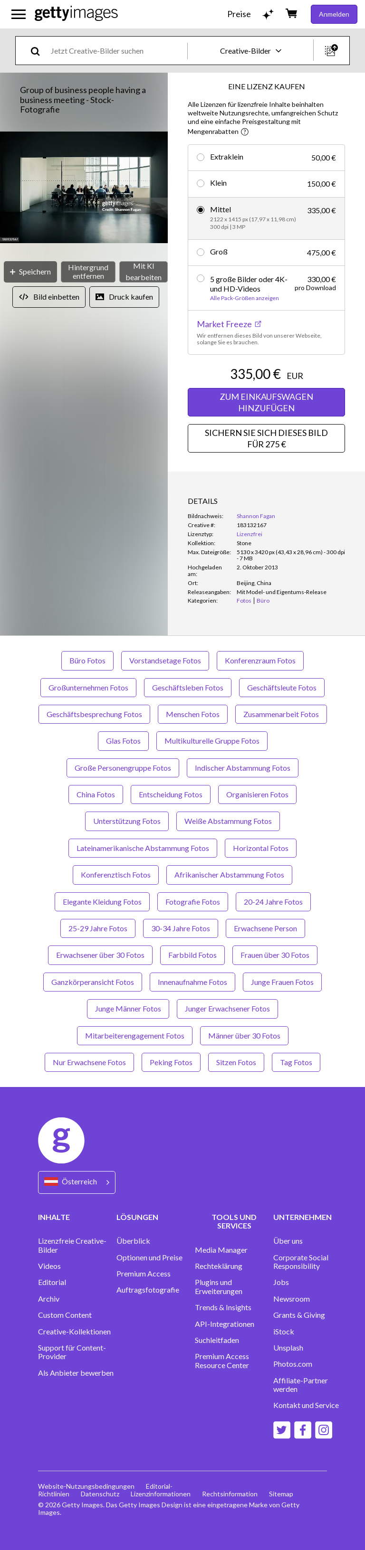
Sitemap (281, 1494)
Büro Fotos (87, 660)
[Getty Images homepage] (76, 14)
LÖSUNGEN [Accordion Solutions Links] (137, 1216)
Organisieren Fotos (257, 794)
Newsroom (291, 1299)
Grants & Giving (299, 1315)
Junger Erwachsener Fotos (227, 1008)
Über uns (288, 1241)
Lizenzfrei (249, 534)
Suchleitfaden (217, 1340)
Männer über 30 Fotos (244, 1035)
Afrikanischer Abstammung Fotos (229, 874)
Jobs (281, 1282)
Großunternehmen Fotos (88, 687)
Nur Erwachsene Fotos (89, 1062)
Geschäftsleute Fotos (282, 687)
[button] (84, 188)
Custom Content (65, 1315)
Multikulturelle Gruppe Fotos (211, 740)
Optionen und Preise (149, 1257)
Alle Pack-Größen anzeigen (244, 298)
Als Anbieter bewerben (76, 1373)
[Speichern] (30, 272)
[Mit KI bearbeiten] (143, 272)
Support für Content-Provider (72, 1352)
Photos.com (292, 1364)
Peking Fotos (171, 1062)
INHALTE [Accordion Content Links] (54, 1216)
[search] (39, 51)
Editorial (52, 1282)
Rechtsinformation (230, 1494)
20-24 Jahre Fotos (273, 901)
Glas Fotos (123, 740)
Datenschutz (100, 1494)
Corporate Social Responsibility (300, 1261)
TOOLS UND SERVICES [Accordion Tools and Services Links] (234, 1221)
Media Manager (221, 1250)
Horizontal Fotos (260, 847)
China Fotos (96, 794)
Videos (49, 1266)
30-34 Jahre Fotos (180, 928)
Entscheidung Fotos (170, 794)
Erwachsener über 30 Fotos (100, 954)
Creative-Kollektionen (74, 1331)
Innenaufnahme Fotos (192, 981)
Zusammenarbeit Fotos (281, 713)
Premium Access (143, 1273)
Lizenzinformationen (161, 1494)
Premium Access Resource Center (222, 1360)
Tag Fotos (296, 1062)
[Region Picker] (76, 1182)
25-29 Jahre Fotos (97, 928)
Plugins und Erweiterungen (218, 1286)
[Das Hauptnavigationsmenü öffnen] (18, 14)
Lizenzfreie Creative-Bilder (72, 1245)
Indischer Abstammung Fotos (242, 767)
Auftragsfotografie (147, 1289)
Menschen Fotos (193, 713)
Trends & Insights (223, 1307)
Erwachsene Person (265, 928)
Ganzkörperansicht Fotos (92, 981)
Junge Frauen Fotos (282, 981)
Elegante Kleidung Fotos (102, 901)
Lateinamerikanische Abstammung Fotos (143, 847)
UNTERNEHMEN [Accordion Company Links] (302, 1216)
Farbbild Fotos (192, 954)
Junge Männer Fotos (128, 1008)
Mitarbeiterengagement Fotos (134, 1035)
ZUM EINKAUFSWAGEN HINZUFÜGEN (266, 402)
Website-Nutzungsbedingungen (86, 1486)
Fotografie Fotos (192, 901)
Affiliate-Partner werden (300, 1384)
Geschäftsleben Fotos (187, 687)
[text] (117, 50)
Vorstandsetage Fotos (165, 660)
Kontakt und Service (306, 1405)
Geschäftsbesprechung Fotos (94, 713)
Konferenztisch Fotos (116, 874)
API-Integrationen (224, 1324)
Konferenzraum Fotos (260, 660)
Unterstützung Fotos (127, 820)
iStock (283, 1331)
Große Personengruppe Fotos (123, 767)
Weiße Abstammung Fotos (228, 820)
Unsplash (288, 1347)
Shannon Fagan (256, 516)
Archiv (48, 1299)
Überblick (133, 1241)
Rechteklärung (218, 1266)
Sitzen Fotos (236, 1062)
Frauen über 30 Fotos (274, 954)
